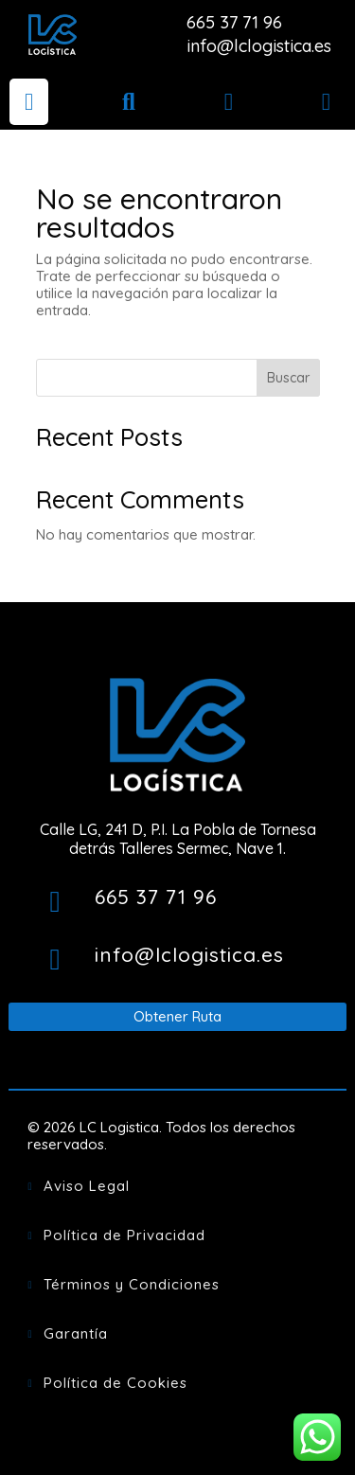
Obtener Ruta (177, 1016)
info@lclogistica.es (258, 46)
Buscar (288, 377)
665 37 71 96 (234, 22)
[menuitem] (28, 102)
